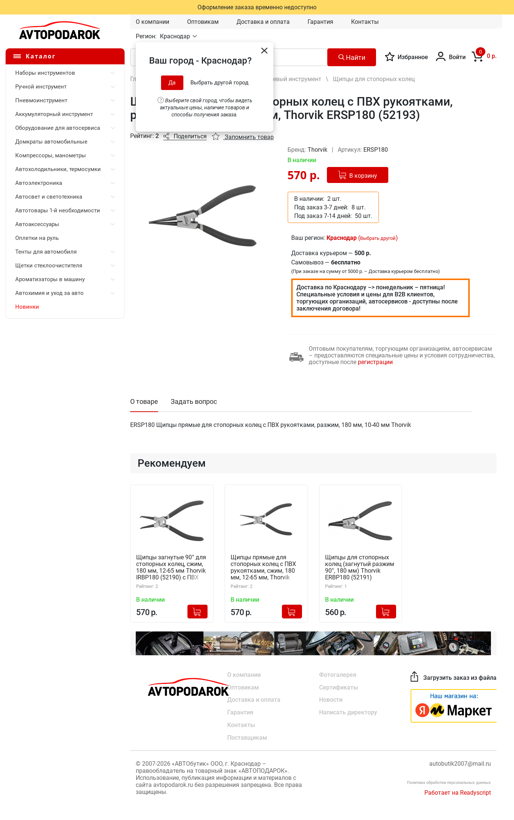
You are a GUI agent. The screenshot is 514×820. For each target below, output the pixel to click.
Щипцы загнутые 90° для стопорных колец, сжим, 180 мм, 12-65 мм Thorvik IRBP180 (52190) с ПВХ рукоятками (171, 567)
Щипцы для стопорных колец (374, 79)
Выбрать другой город (219, 82)
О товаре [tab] (144, 401)
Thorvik (318, 149)
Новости (331, 699)
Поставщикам (247, 737)
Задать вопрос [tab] (194, 401)
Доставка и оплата (263, 21)
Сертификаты (338, 687)
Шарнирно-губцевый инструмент (275, 79)
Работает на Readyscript (457, 792)
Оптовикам (203, 21)
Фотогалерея (337, 674)
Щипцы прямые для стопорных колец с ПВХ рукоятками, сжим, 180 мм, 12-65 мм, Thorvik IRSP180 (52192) (263, 567)
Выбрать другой (378, 238)
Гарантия (320, 21)
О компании (152, 21)
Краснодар (176, 36)
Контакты (365, 21)
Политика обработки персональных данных (449, 782)
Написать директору (348, 712)
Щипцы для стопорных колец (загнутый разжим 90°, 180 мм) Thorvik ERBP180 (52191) (359, 567)
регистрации (375, 362)
